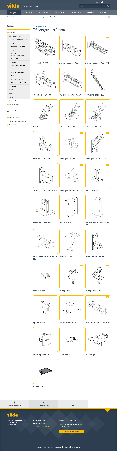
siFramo (11, 97)
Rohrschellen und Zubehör (17, 46)
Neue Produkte (13, 104)
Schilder (12, 76)
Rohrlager (12, 86)
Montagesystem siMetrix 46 (17, 72)
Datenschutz (58, 447)
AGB (45, 447)
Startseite (10, 17)
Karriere (90, 12)
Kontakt (103, 12)
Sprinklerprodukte (35, 17)
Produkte (14, 13)
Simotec (11, 89)
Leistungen (43, 13)
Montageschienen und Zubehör (18, 39)
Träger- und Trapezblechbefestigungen (17, 54)
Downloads (28, 12)
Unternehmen (75, 13)
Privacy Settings (76, 447)
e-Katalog (25, 17)
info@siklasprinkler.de (42, 426)
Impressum (67, 447)
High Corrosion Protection (17, 65)
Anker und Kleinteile (15, 58)
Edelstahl (12, 69)
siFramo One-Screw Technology (18, 121)
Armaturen (13, 62)
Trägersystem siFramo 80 (17, 79)
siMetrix (11, 93)
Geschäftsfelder (13, 117)
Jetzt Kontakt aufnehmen (71, 431)
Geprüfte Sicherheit (14, 125)
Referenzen (59, 12)
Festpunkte (13, 50)
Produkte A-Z (12, 101)
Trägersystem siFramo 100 (49, 17)
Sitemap (50, 447)
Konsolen (12, 43)
